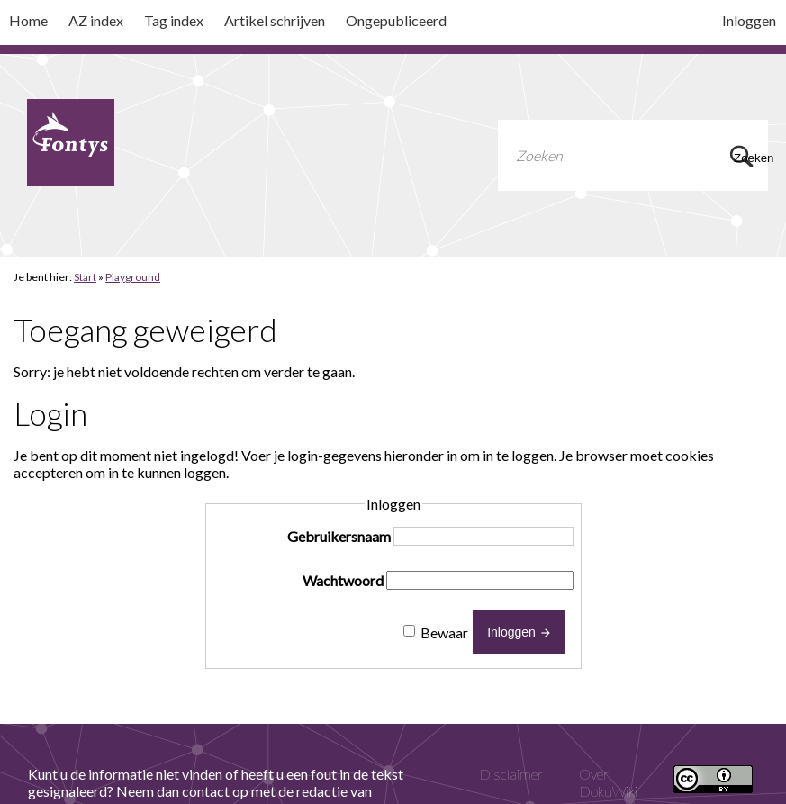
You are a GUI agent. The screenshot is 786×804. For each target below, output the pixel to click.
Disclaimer (511, 773)
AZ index (95, 20)
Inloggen (749, 20)
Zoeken (744, 158)
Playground (132, 277)
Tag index (173, 20)
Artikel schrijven (274, 20)
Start (85, 277)
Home (28, 20)
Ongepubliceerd (396, 20)
